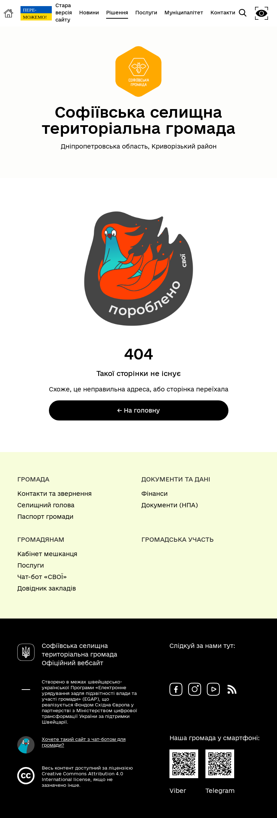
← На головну (138, 410)
